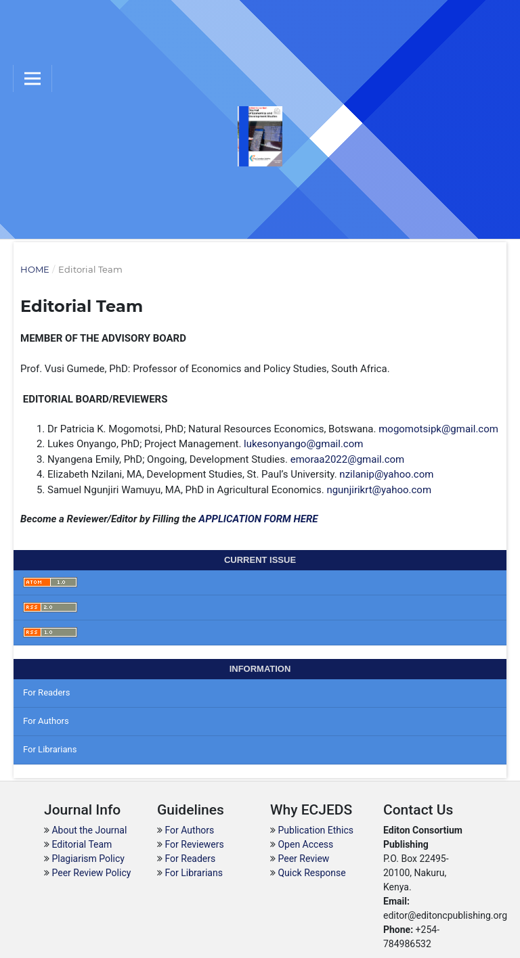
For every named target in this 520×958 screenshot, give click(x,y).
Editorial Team (81, 844)
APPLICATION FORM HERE (258, 519)
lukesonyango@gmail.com (303, 444)
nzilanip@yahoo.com (386, 474)
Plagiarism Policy (87, 858)
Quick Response (311, 872)
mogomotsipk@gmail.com (438, 429)
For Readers (46, 692)
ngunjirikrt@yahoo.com (378, 490)
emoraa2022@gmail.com (347, 459)
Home (34, 269)
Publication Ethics (315, 830)
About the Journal (89, 830)
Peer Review (303, 858)
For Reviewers (194, 844)
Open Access (305, 844)
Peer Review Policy (91, 872)
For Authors (46, 721)
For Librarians (50, 749)
